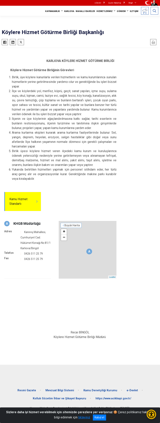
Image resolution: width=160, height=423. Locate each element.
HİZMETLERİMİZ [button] (104, 11)
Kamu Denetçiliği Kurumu (100, 390)
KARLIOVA (69, 11)
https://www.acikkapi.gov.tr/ (113, 398)
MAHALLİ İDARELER (85, 11)
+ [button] (64, 232)
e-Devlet (98, 3)
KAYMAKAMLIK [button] (52, 11)
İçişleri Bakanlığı (114, 3)
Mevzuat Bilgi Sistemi (59, 390)
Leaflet (112, 277)
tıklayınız (84, 417)
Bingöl (131, 3)
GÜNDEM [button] (121, 11)
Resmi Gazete (26, 390)
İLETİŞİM (134, 11)
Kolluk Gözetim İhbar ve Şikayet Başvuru (59, 398)
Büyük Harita (72, 225)
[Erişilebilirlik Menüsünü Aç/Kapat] (151, 414)
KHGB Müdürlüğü (26, 223)
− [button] (64, 238)
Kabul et (99, 417)
